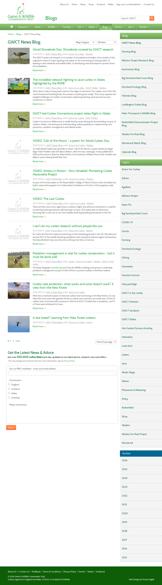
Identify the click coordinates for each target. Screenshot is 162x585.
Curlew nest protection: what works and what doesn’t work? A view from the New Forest (73, 285)
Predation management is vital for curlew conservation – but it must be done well (73, 255)
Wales (111, 4)
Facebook (100, 571)
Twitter (90, 571)
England (15, 384)
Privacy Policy (69, 361)
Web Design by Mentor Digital (141, 579)
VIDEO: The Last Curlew (48, 199)
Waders (89, 54)
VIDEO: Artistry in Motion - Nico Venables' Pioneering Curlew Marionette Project (72, 172)
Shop (91, 4)
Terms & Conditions (52, 571)
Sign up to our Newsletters (129, 4)
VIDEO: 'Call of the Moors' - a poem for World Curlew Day (71, 141)
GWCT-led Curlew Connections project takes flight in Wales (71, 113)
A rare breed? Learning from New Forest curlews (64, 318)
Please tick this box (18, 404)
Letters (71, 261)
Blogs (18, 34)
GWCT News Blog (53, 54)
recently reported (59, 267)
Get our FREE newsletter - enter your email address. (32, 368)
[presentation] (31, 413)
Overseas (15, 397)
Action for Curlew (76, 54)
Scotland (101, 4)
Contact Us (149, 4)
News (83, 4)
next (18, 341)
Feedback (36, 571)
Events (89, 322)
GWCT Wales (92, 88)
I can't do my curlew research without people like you (67, 226)
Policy (74, 4)
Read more (38, 70)
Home (11, 34)
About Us (64, 4)
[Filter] (85, 42)
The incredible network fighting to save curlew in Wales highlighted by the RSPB (69, 81)
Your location (15, 380)
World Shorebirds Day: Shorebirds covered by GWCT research (73, 49)
